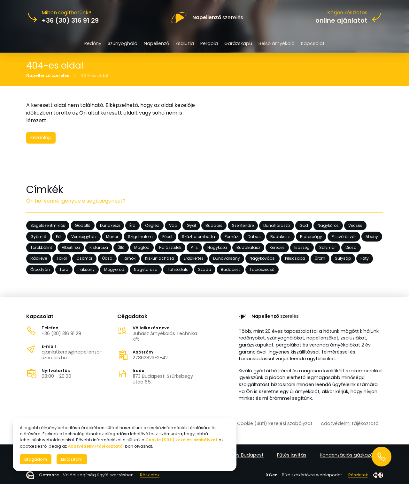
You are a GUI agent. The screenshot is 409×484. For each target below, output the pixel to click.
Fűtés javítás (291, 455)
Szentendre (243, 225)
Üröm (320, 258)
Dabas (254, 236)
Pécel (167, 236)
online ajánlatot (341, 21)
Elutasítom (71, 459)
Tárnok (128, 258)
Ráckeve (38, 258)
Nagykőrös (328, 225)
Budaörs (213, 225)
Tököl (62, 258)
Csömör (84, 258)
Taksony (86, 269)
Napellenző (156, 43)
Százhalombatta (198, 236)
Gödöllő (82, 225)
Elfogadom (35, 459)
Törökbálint (41, 247)
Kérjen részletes (347, 12)
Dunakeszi (110, 225)
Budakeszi (280, 236)
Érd (132, 225)
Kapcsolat (313, 43)
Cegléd (152, 225)
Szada (204, 269)
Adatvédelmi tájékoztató (350, 423)
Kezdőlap (40, 137)
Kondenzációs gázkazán (348, 455)
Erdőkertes (194, 258)
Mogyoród (114, 269)
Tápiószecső (262, 269)
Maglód (142, 247)
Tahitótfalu (178, 269)
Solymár (327, 247)
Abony (372, 236)
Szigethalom (140, 236)
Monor (112, 236)
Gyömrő (38, 236)
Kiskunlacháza (159, 258)
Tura (63, 269)
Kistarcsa (98, 247)
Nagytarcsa (146, 269)
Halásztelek (170, 247)
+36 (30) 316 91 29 (61, 333)
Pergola (209, 43)
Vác (173, 225)
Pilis (194, 247)
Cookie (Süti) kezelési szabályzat (275, 423)
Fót (59, 236)
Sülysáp (343, 258)
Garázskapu (238, 43)
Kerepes (277, 247)
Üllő (121, 247)
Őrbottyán (40, 269)
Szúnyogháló (122, 43)
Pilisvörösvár (344, 236)
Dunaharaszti (276, 225)
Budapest (230, 269)
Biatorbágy (311, 236)
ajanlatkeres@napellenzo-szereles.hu (72, 355)
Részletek (149, 475)
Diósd (351, 247)
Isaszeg (302, 247)
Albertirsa (71, 247)
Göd (303, 225)
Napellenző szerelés (47, 75)
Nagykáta (217, 247)
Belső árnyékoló (277, 43)
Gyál (191, 225)
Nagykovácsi (262, 258)
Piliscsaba (295, 258)
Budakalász (248, 247)
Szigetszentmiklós (47, 225)
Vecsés (355, 225)
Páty (364, 258)
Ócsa (107, 258)
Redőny (92, 43)
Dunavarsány (226, 258)
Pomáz (231, 236)
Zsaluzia (184, 43)
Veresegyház (83, 236)
